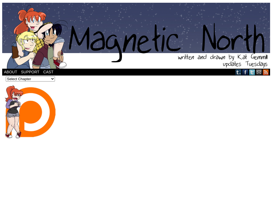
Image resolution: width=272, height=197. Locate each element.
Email (259, 72)
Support (30, 72)
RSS (265, 72)
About (10, 72)
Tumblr (238, 72)
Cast (48, 72)
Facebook (245, 72)
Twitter (252, 72)
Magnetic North (136, 36)
